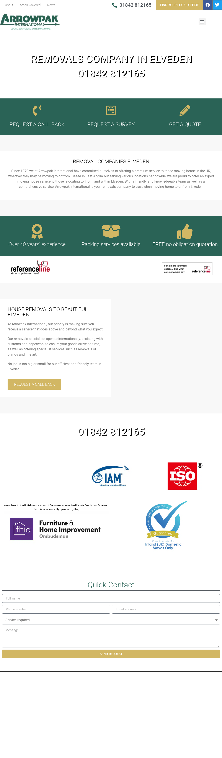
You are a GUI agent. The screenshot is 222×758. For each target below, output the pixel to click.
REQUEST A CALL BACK (37, 124)
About (9, 5)
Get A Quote (185, 124)
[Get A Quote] (185, 110)
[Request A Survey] (111, 110)
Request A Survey (111, 124)
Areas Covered (30, 5)
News (51, 5)
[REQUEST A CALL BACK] (37, 110)
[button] (202, 21)
